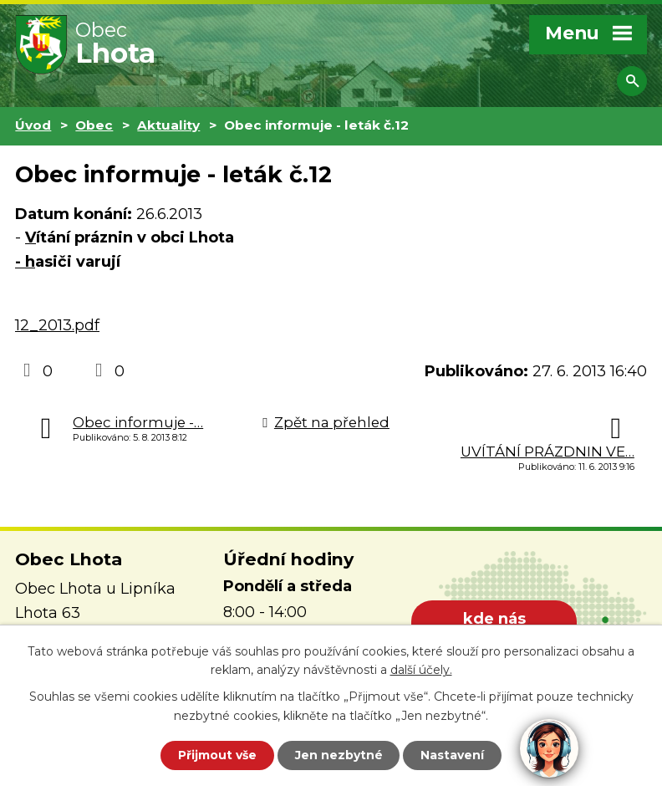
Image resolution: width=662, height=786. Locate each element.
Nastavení (453, 755)
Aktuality (168, 125)
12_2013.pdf (57, 325)
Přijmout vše (217, 755)
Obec (94, 125)
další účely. (421, 669)
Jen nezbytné (339, 755)
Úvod (33, 125)
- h (25, 262)
